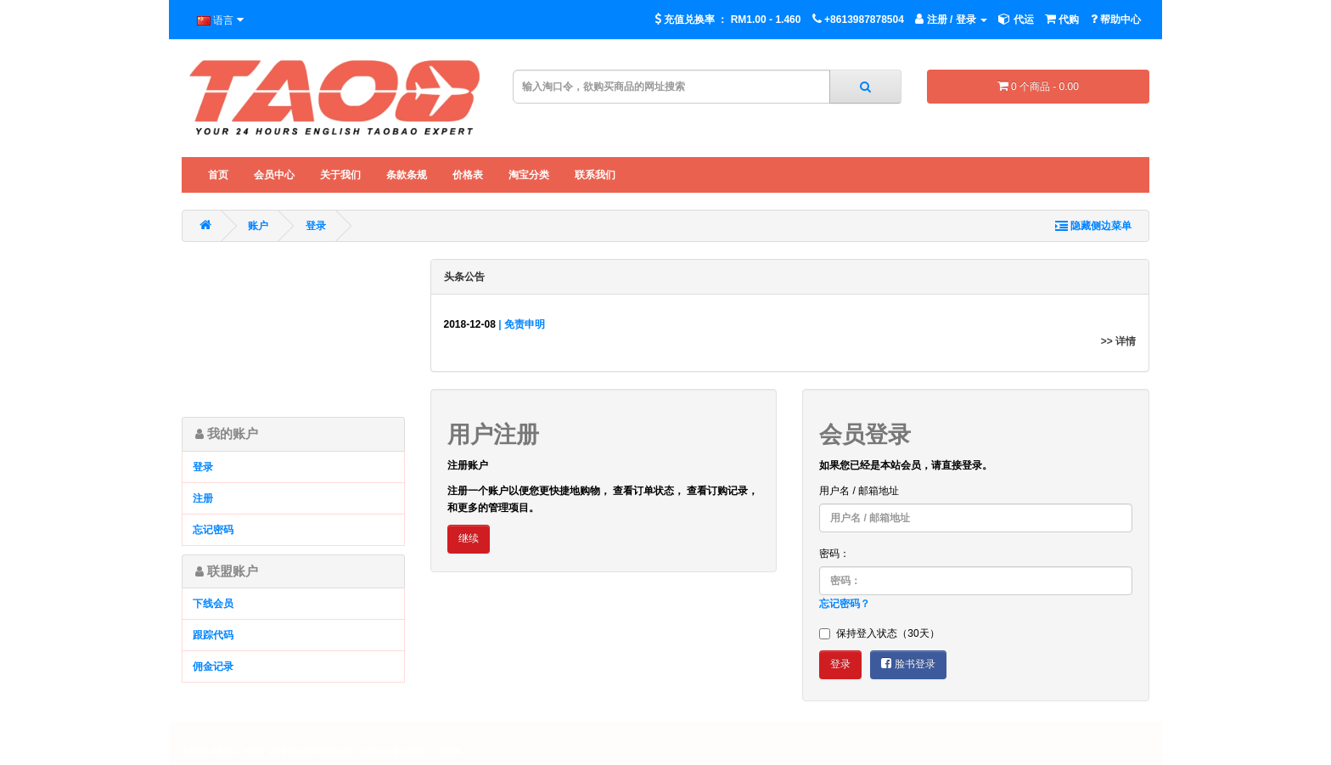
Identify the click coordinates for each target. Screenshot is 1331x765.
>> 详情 (1118, 341)
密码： (834, 554)
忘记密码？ (844, 604)
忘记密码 (213, 530)
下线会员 (213, 604)
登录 (316, 226)
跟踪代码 (213, 635)
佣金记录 (213, 666)
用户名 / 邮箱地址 (859, 491)
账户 (258, 226)
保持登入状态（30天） (879, 633)
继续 (468, 538)
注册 (203, 498)
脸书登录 (908, 663)
